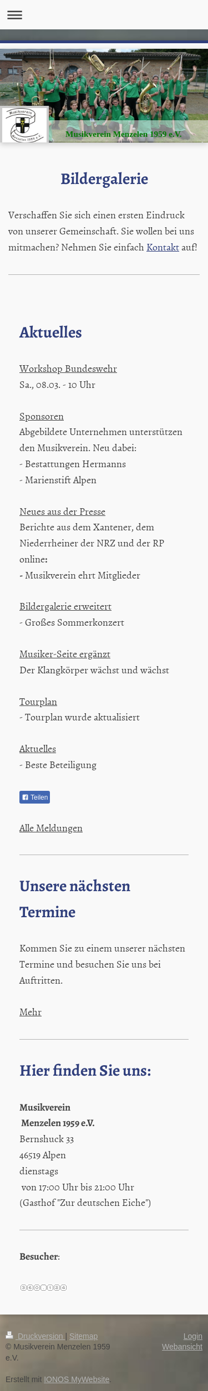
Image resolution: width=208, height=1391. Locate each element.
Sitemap (83, 1336)
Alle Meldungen (51, 827)
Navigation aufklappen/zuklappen (104, 15)
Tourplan (38, 701)
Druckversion (35, 1336)
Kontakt (162, 246)
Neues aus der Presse (62, 511)
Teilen (35, 797)
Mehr (30, 1011)
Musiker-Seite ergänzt (64, 653)
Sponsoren (41, 415)
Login (193, 1336)
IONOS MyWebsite (76, 1379)
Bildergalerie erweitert (65, 606)
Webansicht (182, 1346)
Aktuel (32, 748)
